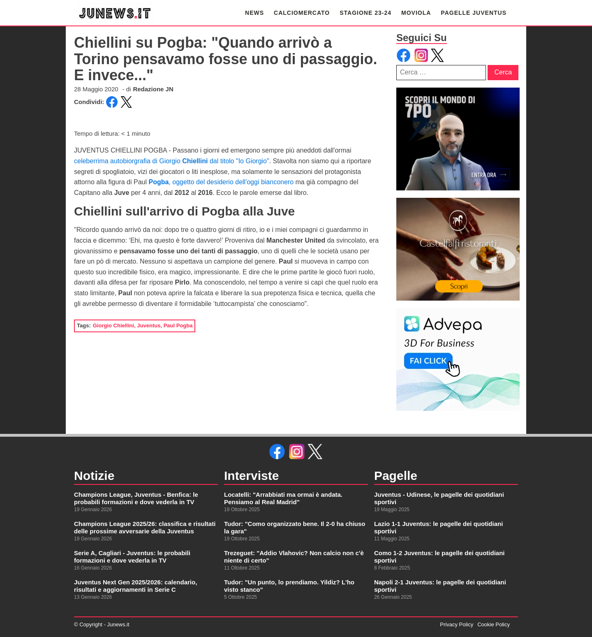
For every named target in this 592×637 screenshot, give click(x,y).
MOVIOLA (416, 12)
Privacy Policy (456, 624)
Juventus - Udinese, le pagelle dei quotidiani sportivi (439, 498)
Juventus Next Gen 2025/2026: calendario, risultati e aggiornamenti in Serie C (135, 586)
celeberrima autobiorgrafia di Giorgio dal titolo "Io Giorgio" (171, 161)
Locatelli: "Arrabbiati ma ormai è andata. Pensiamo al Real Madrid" (283, 498)
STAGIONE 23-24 (365, 12)
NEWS (254, 12)
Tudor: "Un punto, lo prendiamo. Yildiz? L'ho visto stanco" (289, 586)
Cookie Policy (493, 624)
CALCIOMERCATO (302, 12)
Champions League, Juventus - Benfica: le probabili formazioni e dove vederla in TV (136, 498)
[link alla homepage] (115, 12)
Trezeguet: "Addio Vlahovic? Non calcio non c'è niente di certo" (294, 556)
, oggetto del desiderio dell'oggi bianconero (221, 181)
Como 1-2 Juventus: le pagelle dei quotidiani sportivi (439, 556)
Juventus (148, 325)
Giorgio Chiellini (113, 325)
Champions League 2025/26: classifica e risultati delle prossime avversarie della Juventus (144, 527)
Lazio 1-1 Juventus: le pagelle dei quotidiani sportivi (438, 527)
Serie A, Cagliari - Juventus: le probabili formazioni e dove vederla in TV (132, 556)
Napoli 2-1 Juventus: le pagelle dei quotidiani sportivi (440, 586)
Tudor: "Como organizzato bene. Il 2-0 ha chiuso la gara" (294, 527)
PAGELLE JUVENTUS (473, 12)
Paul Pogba (178, 325)
